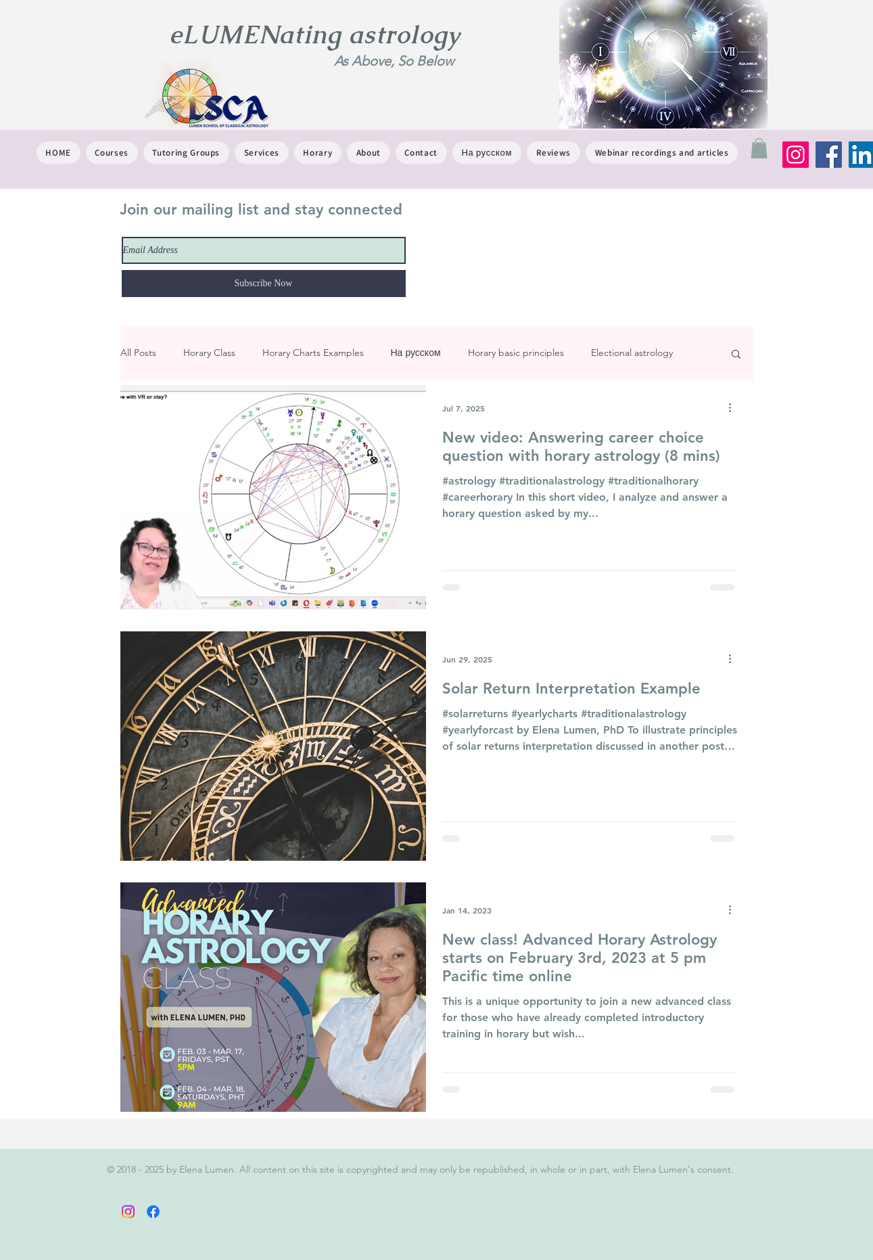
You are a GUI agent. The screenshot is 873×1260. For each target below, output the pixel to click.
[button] (759, 148)
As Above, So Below (394, 61)
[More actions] (735, 408)
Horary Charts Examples (313, 352)
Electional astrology (632, 352)
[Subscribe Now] (264, 283)
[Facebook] (829, 154)
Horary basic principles (516, 352)
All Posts (138, 352)
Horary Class (209, 352)
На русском (416, 352)
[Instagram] (795, 154)
